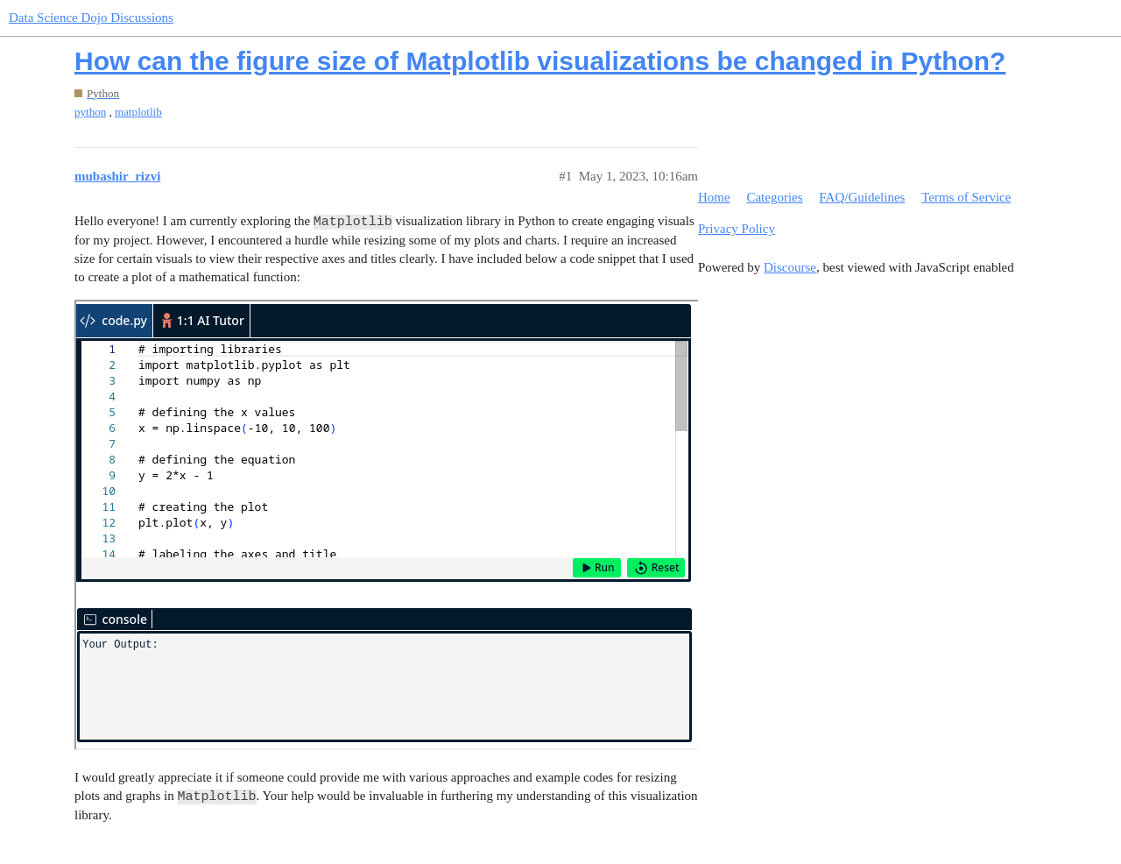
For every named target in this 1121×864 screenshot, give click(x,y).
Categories (774, 197)
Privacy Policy (736, 229)
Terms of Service (966, 197)
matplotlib (138, 111)
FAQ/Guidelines (862, 197)
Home (714, 197)
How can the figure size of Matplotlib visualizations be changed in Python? (539, 60)
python (90, 111)
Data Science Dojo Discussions (91, 18)
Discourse (790, 267)
